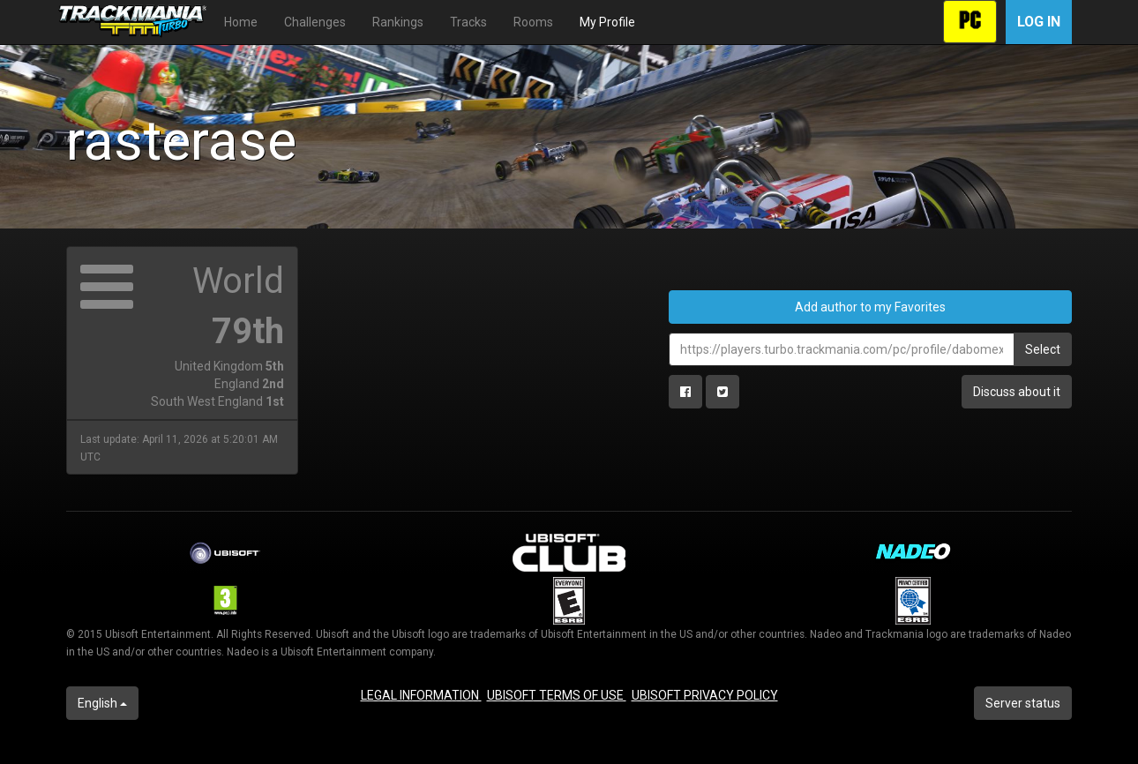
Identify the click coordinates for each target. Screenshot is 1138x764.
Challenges (315, 22)
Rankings (397, 22)
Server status (1022, 703)
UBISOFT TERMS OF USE (556, 695)
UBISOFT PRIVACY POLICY (705, 695)
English (102, 703)
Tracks (468, 22)
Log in (1038, 21)
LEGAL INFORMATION (421, 695)
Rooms (533, 22)
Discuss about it (1016, 392)
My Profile (607, 22)
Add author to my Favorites (870, 307)
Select (1042, 349)
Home (241, 22)
